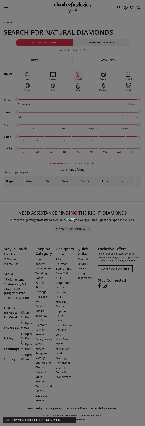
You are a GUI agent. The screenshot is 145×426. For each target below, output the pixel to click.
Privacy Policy (52, 419)
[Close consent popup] (73, 420)
